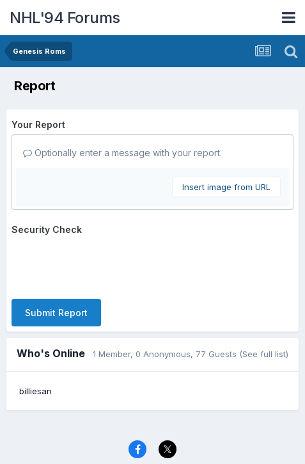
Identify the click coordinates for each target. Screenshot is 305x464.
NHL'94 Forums (65, 17)
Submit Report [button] (56, 312)
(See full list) (263, 354)
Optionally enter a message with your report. (122, 152)
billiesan (35, 391)
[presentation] (109, 264)
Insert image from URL (226, 187)
